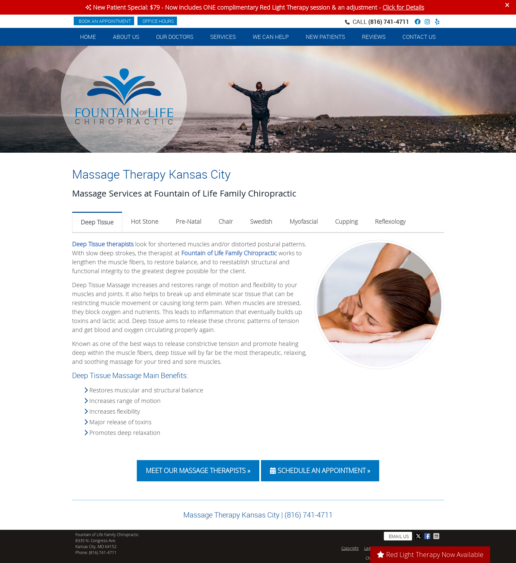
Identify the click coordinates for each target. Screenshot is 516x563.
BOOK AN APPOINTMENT (105, 21)
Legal (369, 548)
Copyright (350, 548)
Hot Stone (144, 221)
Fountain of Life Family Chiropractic (229, 253)
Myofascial (304, 221)
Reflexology (390, 221)
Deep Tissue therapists (102, 244)
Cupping (346, 221)
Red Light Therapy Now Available (430, 554)
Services (223, 36)
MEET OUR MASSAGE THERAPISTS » (198, 470)
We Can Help (271, 36)
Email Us (399, 536)
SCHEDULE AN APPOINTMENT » (320, 470)
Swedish (261, 221)
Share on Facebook (428, 536)
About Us (126, 36)
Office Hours (158, 21)
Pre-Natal (188, 221)
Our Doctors (174, 36)
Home (88, 36)
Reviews (374, 36)
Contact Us (419, 36)
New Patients (325, 36)
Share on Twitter (419, 536)
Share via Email (437, 536)
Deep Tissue (97, 222)
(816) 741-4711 (388, 22)
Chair (225, 221)
